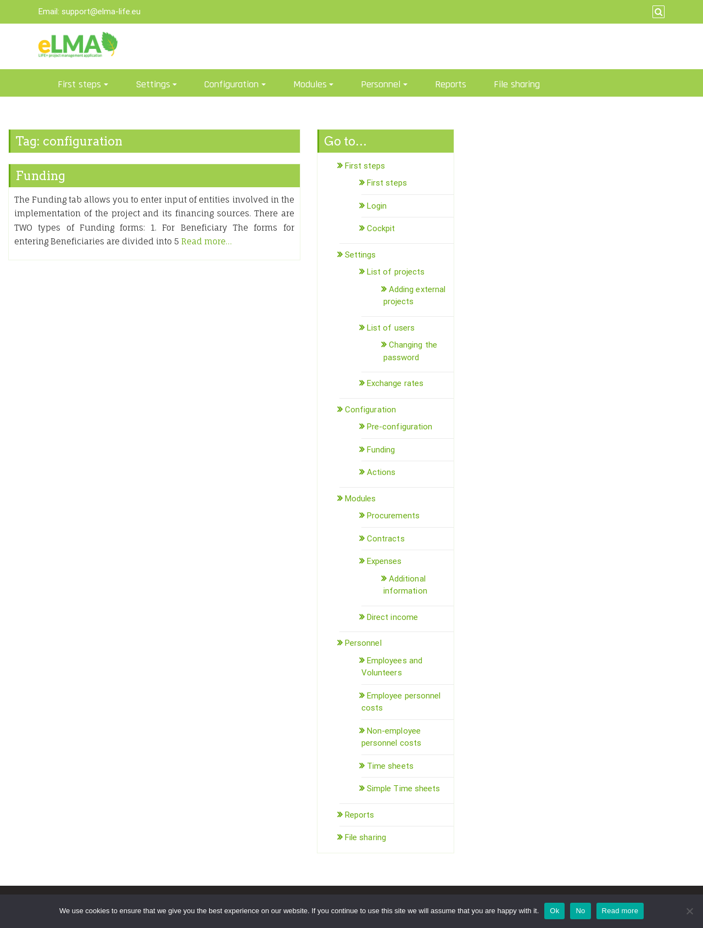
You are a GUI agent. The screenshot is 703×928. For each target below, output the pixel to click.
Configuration (231, 84)
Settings (153, 84)
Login (377, 206)
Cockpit (381, 228)
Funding (40, 176)
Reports (450, 84)
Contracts (386, 539)
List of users (391, 328)
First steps (79, 84)
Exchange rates (395, 383)
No (580, 911)
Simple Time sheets (403, 788)
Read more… (206, 241)
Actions (381, 472)
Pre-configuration (400, 427)
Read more (620, 911)
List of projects (396, 272)
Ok (554, 911)
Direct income (392, 617)
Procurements (393, 516)
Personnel (380, 84)
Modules (310, 84)
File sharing (517, 84)
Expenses (384, 561)
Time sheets (390, 766)
